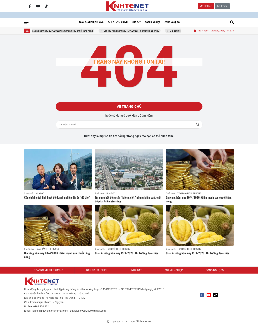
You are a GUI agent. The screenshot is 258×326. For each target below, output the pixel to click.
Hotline (206, 6)
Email (222, 6)
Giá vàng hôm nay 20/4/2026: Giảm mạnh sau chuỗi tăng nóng (63, 30)
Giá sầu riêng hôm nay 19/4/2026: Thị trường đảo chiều (133, 30)
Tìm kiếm (197, 125)
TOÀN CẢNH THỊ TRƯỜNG (189, 193)
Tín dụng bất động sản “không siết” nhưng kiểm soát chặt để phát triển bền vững (128, 199)
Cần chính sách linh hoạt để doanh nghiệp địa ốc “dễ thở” (57, 197)
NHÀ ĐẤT (40, 193)
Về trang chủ (129, 106)
